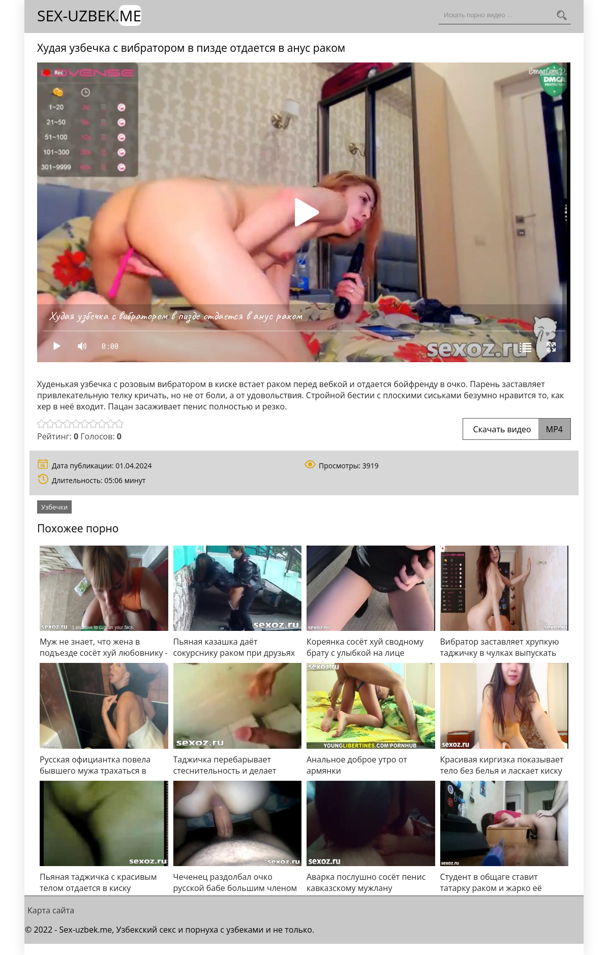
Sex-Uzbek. (89, 15)
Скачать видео (516, 429)
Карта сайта (50, 910)
